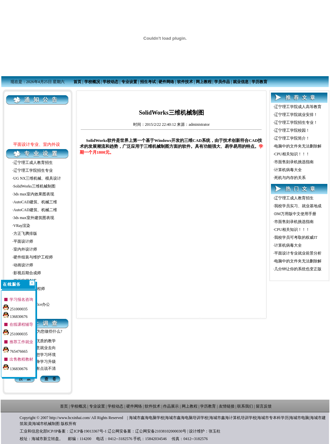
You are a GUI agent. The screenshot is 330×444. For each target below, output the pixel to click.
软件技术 (185, 81)
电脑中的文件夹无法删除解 (297, 146)
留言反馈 (264, 406)
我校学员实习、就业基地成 (297, 206)
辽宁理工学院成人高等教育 (297, 106)
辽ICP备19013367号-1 (88, 431)
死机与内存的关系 (290, 177)
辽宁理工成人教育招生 (33, 162)
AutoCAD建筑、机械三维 (35, 202)
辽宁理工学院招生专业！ (296, 122)
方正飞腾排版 (25, 233)
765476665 (15, 348)
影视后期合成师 (27, 273)
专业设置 (129, 81)
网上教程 (204, 81)
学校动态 (110, 81)
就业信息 (241, 81)
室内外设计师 (25, 249)
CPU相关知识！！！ (291, 154)
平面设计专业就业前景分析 (297, 253)
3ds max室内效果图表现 (33, 194)
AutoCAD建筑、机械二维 (35, 210)
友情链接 (227, 406)
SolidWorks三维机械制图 (34, 186)
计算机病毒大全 (288, 169)
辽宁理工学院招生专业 (33, 170)
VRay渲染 (22, 225)
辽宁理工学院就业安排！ (296, 114)
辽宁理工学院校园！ (292, 130)
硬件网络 (166, 81)
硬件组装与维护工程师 (33, 257)
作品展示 (171, 406)
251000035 (15, 306)
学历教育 (259, 81)
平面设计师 (23, 241)
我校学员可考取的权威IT (295, 237)
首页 (77, 81)
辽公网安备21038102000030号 (160, 431)
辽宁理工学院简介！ (292, 138)
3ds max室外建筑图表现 (33, 217)
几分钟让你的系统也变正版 (297, 269)
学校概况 (92, 81)
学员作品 (222, 81)
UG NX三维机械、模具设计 (37, 178)
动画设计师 (23, 265)
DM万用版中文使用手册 (295, 213)
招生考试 (148, 81)
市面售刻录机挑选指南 (294, 162)
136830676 (15, 313)
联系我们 (245, 406)
